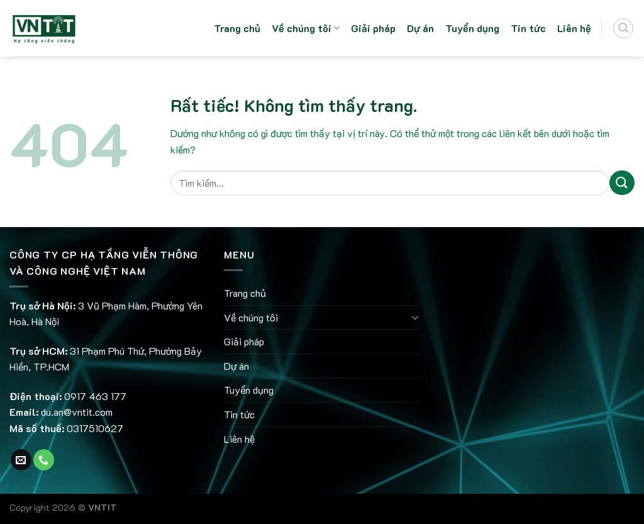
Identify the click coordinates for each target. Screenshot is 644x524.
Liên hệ (574, 28)
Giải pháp (373, 28)
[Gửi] (622, 182)
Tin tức (528, 28)
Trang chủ (237, 28)
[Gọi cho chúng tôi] (43, 460)
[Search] (623, 28)
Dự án (420, 28)
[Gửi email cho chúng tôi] (21, 460)
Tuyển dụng (472, 28)
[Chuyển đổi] (415, 317)
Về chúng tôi (306, 28)
